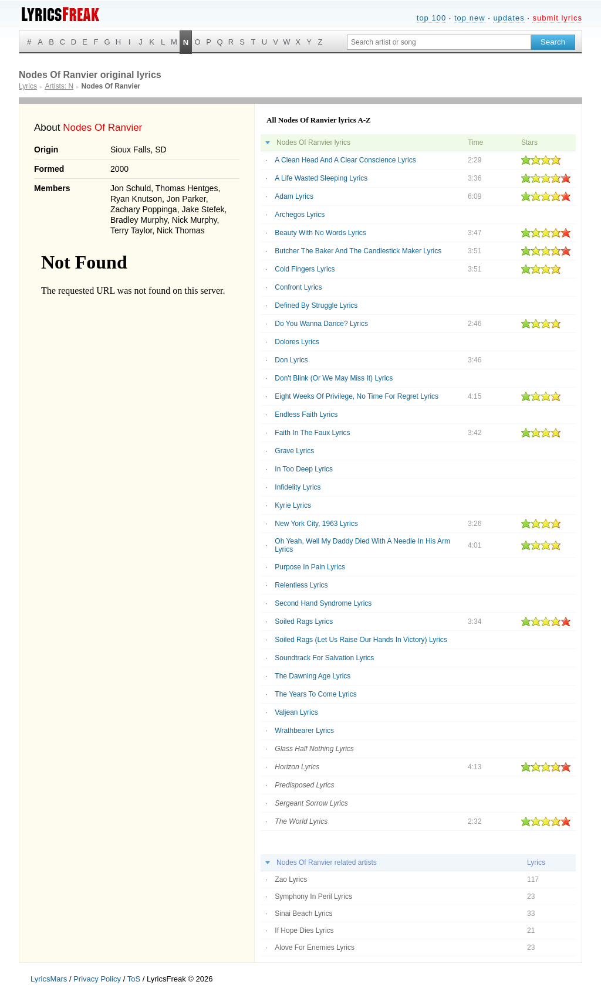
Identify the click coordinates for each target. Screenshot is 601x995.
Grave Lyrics (294, 451)
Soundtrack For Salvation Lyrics (324, 658)
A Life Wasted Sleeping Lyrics (321, 178)
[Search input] (439, 42)
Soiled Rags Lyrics (304, 621)
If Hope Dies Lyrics (304, 930)
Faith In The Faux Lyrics (312, 433)
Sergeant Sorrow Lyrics (311, 803)
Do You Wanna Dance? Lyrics (321, 324)
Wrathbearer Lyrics (304, 730)
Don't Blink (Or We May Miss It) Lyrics (334, 378)
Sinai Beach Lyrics (303, 913)
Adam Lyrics (294, 196)
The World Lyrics (301, 821)
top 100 (431, 17)
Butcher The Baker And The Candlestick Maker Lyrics (358, 251)
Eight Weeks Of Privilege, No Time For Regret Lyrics (356, 396)
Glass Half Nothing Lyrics (314, 749)
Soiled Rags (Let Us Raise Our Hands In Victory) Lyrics (361, 640)
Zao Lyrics (291, 879)
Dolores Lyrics (297, 342)
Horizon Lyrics (297, 767)
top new (469, 17)
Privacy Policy (97, 978)
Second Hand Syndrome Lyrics (323, 603)
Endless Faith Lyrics (306, 414)
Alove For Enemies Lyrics (314, 947)
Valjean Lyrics (296, 712)
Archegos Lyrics (300, 214)
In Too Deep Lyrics (304, 469)
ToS (133, 978)
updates (508, 17)
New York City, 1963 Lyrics (316, 523)
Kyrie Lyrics (293, 505)
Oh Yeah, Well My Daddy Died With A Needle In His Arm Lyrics (362, 545)
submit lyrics (557, 17)
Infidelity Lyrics (297, 487)
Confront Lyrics (298, 287)
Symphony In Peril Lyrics (313, 896)
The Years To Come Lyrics (315, 694)
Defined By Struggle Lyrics (316, 305)
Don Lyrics (291, 360)
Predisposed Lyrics (304, 785)
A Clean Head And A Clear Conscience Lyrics (345, 160)
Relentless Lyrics (301, 585)
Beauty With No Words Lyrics (320, 233)
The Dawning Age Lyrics (312, 676)
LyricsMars (49, 978)
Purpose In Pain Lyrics (310, 567)
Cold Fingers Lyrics (305, 269)
